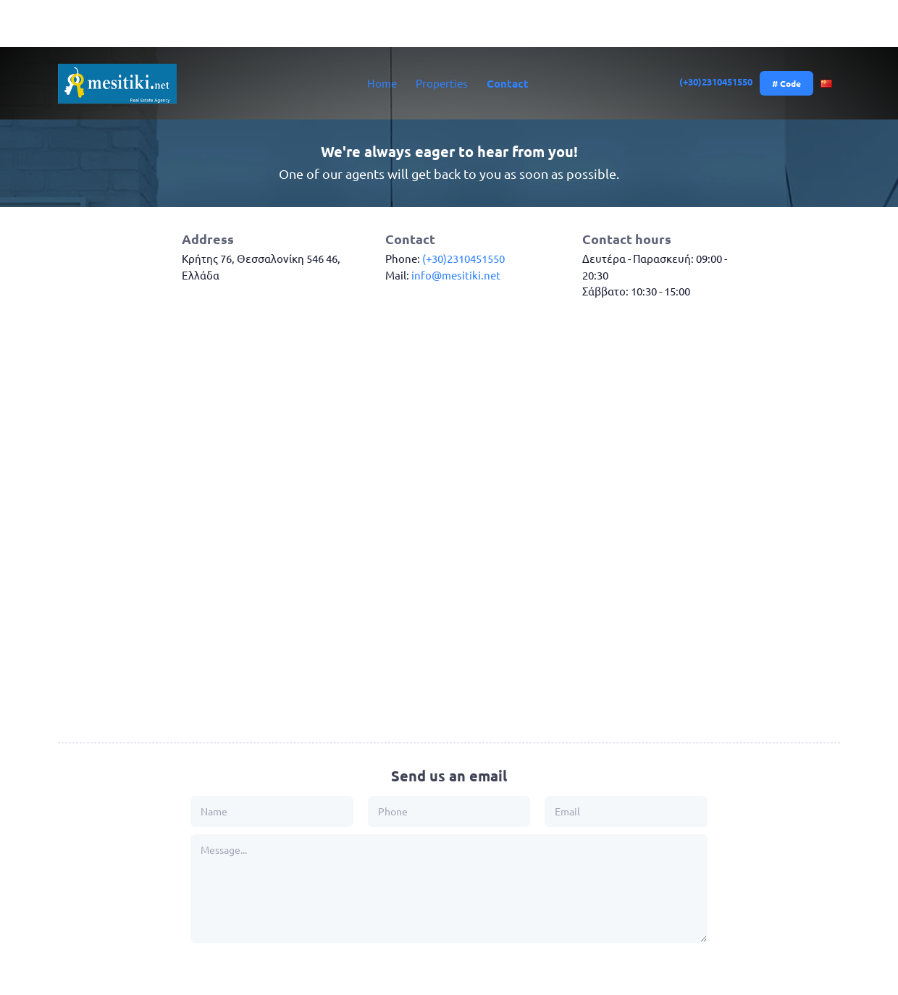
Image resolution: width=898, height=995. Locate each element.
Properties (442, 83)
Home (382, 83)
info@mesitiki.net (455, 275)
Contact (508, 83)
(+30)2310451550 (717, 81)
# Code (786, 83)
